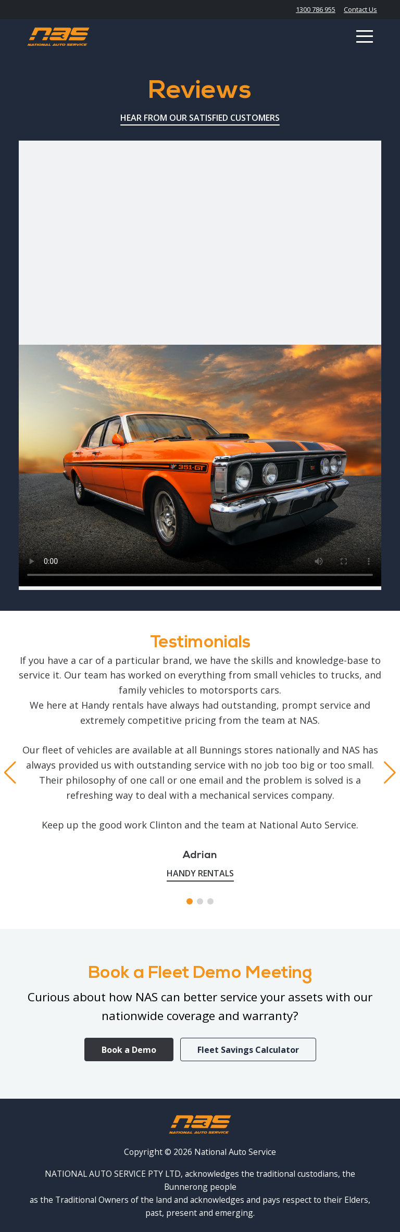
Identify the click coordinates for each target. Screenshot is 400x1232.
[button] (189, 901)
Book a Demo (129, 1049)
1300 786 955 (315, 9)
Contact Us (360, 9)
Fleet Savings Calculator (248, 1049)
